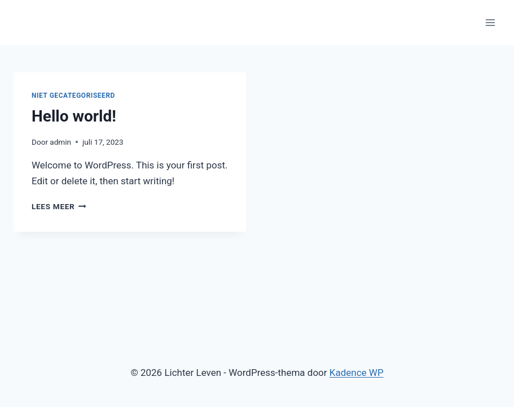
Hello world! (74, 116)
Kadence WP (357, 372)
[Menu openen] (490, 22)
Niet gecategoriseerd (73, 95)
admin (60, 141)
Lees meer (59, 206)
